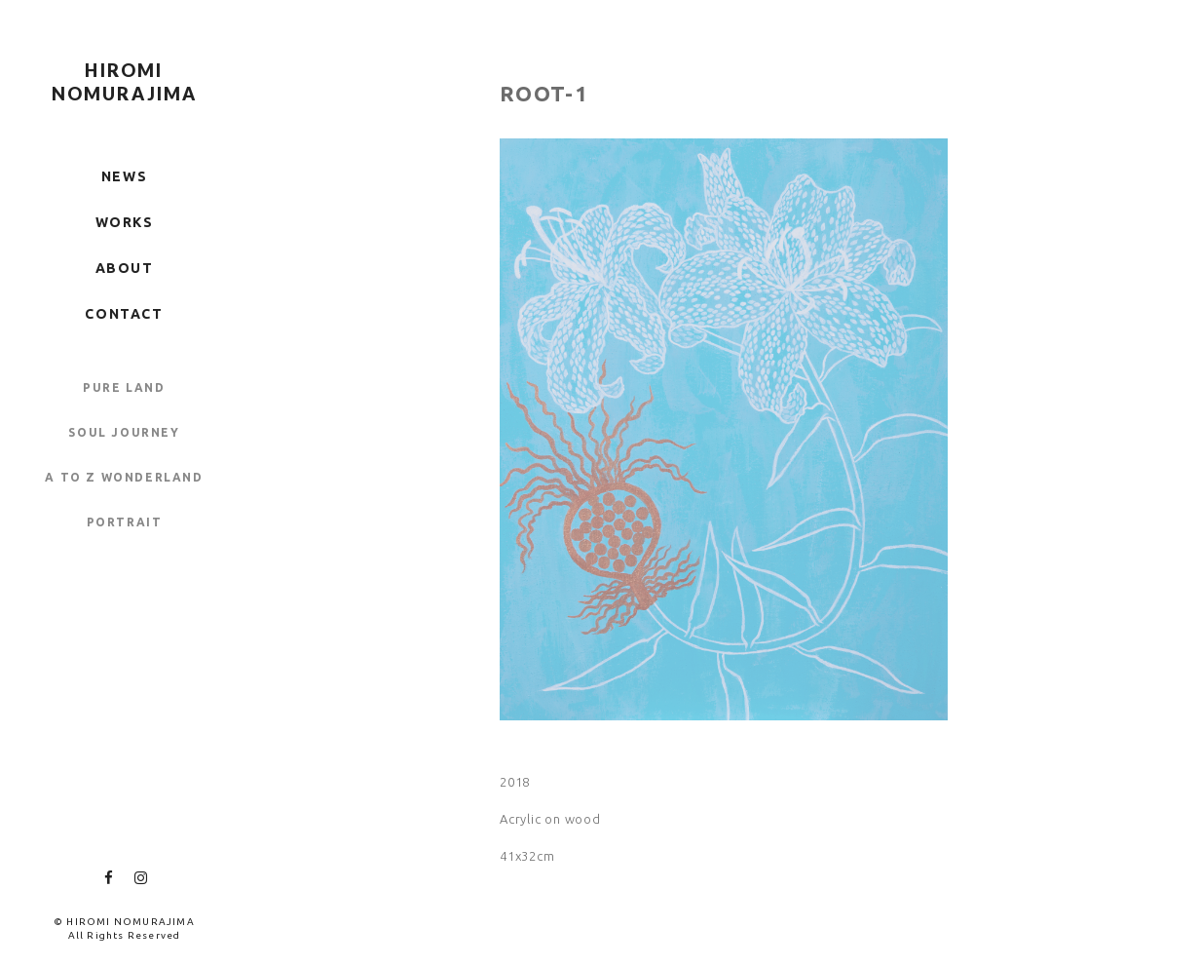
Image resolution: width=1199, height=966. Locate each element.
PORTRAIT (125, 522)
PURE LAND (124, 387)
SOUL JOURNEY (123, 432)
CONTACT (124, 314)
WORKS (124, 222)
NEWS (124, 176)
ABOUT (124, 268)
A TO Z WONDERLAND (124, 477)
